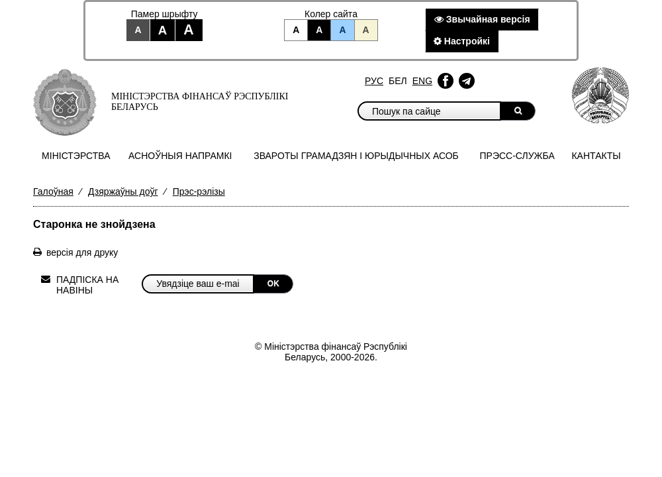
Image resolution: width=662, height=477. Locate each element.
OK (273, 283)
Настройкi (462, 41)
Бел (398, 81)
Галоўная (53, 191)
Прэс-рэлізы (199, 191)
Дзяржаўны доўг (123, 191)
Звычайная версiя (482, 19)
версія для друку (82, 252)
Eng (422, 81)
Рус (374, 81)
